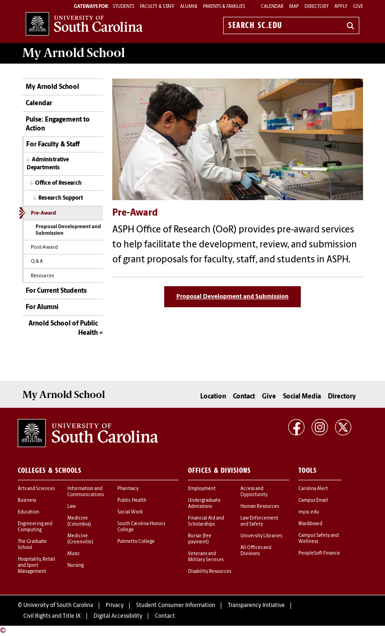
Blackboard (310, 524)
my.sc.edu (308, 512)
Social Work (130, 512)
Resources (42, 276)
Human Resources (259, 506)
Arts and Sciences (36, 488)
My (73, 53)
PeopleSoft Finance (319, 553)
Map (294, 6)
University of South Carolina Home (84, 23)
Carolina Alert (313, 488)
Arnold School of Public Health (63, 328)
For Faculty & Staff (53, 145)
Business (27, 500)
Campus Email (313, 500)
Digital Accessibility (118, 616)
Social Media (302, 396)
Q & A (37, 261)
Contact (244, 396)
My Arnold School (52, 87)
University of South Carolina (58, 605)
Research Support (60, 198)
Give (358, 6)
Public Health (131, 500)
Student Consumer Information (175, 605)
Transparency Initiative (256, 605)
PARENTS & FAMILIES (224, 6)
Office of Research (58, 183)
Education (28, 512)
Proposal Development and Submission (68, 230)
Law (71, 506)
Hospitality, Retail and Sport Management (36, 565)
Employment (202, 488)
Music (73, 553)
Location (213, 396)
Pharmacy (127, 488)
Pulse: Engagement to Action (58, 124)
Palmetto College (136, 541)
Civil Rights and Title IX (52, 616)
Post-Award (44, 247)
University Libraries (261, 536)
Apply (341, 6)
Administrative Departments (48, 164)
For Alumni (42, 307)
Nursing (75, 565)
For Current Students (56, 291)
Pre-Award (43, 213)
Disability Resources (209, 571)
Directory (317, 6)
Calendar (272, 6)
